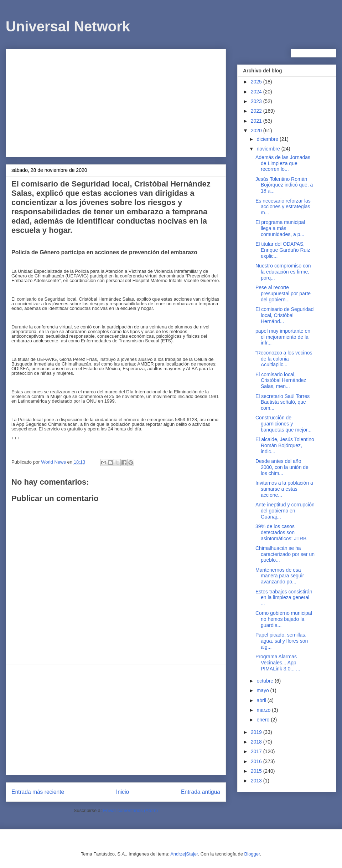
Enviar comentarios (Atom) (130, 810)
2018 (257, 742)
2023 (257, 101)
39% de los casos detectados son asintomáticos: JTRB (280, 532)
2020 (257, 130)
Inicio (122, 792)
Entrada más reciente (37, 792)
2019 (257, 732)
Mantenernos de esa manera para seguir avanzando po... (279, 576)
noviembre (268, 149)
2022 (257, 111)
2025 (257, 82)
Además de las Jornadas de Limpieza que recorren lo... (282, 163)
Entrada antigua (200, 792)
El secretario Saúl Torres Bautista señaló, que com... (282, 402)
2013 (257, 780)
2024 (257, 92)
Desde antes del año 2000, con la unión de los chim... (282, 467)
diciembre (268, 139)
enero (263, 720)
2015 (257, 771)
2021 (257, 121)
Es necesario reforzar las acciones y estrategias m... (283, 207)
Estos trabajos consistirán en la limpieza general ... (283, 598)
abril (261, 700)
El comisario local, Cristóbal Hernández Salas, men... (280, 380)
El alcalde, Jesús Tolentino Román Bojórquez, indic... (284, 445)
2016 (257, 761)
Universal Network (68, 26)
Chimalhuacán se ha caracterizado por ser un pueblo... (285, 554)
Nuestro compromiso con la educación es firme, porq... (283, 272)
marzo (264, 710)
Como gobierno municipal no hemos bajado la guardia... (283, 619)
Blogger (252, 854)
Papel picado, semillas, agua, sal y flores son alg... (281, 641)
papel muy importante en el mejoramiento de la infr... (282, 337)
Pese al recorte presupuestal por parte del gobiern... (283, 293)
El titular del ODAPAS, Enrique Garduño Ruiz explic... (282, 250)
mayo (263, 690)
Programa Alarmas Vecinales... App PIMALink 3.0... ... (277, 663)
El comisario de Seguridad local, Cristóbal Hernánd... (284, 315)
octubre (265, 681)
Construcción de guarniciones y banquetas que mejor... (283, 424)
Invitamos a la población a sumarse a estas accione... (284, 489)
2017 (257, 751)
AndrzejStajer (184, 854)
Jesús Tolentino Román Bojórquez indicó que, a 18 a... (284, 185)
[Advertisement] (115, 102)
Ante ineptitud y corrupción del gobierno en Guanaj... (285, 511)
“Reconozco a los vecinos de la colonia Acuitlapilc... (283, 359)
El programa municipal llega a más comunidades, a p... (280, 228)
